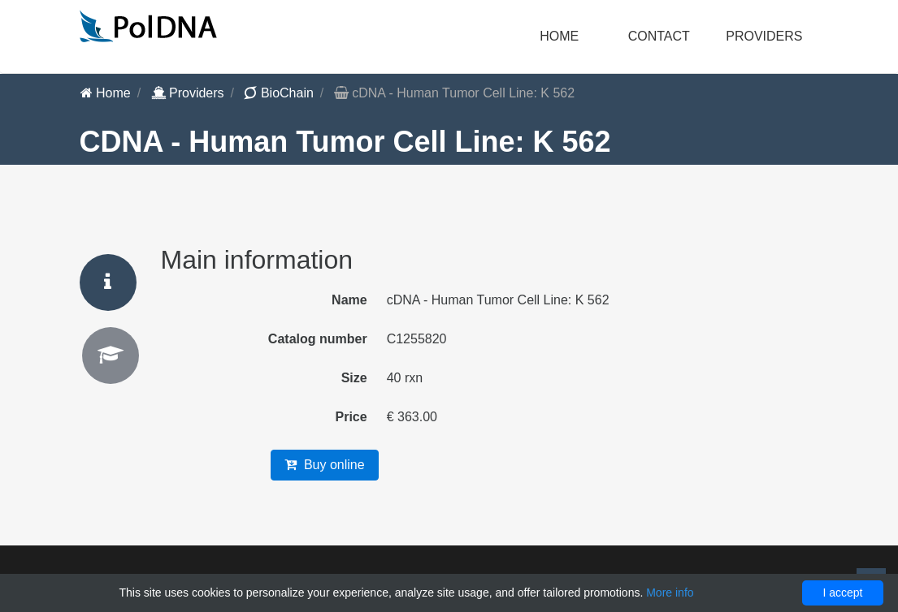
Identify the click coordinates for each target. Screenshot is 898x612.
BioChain (278, 93)
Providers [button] (764, 36)
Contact (659, 36)
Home (559, 36)
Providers (187, 93)
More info (669, 592)
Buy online (324, 465)
